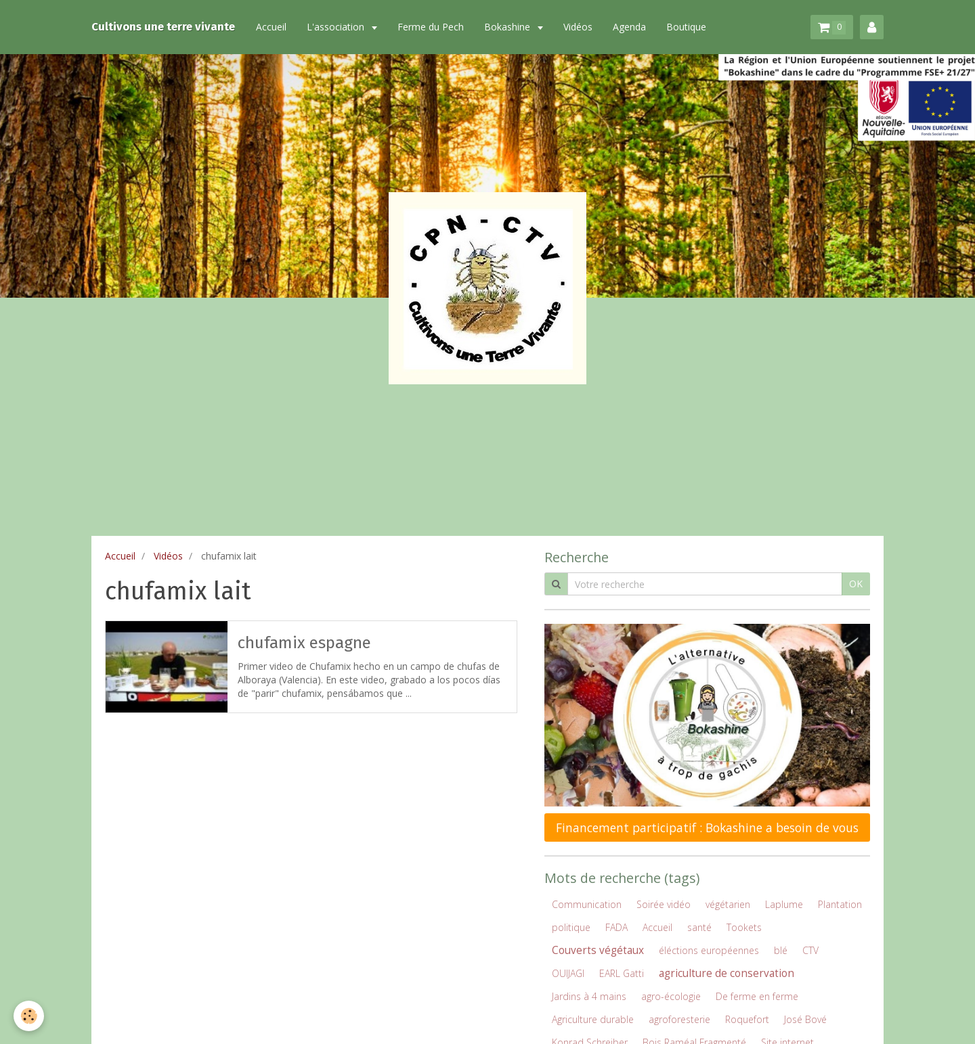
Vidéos (577, 26)
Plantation (840, 904)
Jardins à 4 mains (589, 996)
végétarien (728, 904)
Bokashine (508, 26)
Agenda (629, 26)
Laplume (784, 904)
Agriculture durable (593, 1019)
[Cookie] (29, 1016)
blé (780, 950)
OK (856, 583)
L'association (337, 26)
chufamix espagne (304, 642)
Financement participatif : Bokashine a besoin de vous (707, 827)
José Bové (805, 1019)
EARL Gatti (621, 973)
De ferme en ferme (757, 996)
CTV (810, 950)
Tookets (744, 927)
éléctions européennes (709, 950)
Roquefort (747, 1019)
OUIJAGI (568, 973)
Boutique (686, 26)
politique (571, 927)
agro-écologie (671, 996)
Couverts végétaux (598, 950)
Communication (587, 904)
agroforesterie (679, 1019)
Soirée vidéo (663, 904)
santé (699, 927)
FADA (616, 927)
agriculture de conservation (726, 973)
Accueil (271, 26)
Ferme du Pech (430, 26)
